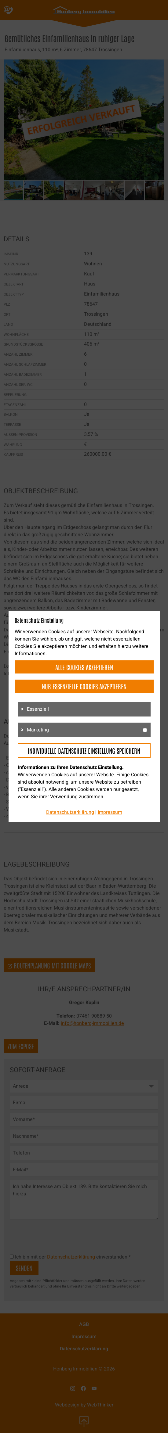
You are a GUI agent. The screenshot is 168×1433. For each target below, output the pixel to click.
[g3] (145, 730)
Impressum (110, 812)
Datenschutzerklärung (70, 812)
